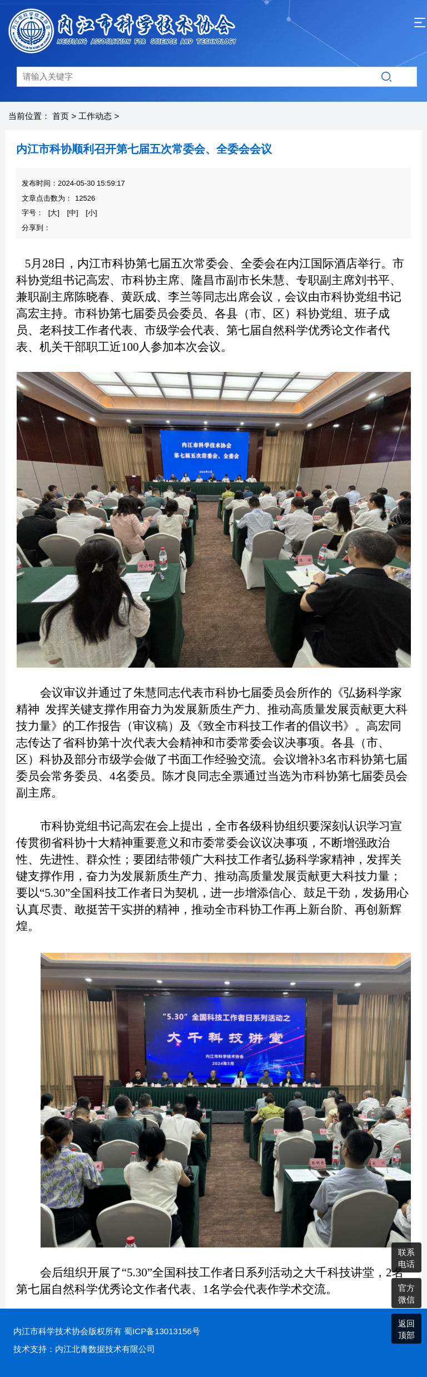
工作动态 (95, 116)
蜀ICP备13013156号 (162, 1331)
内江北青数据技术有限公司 (105, 1349)
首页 (60, 116)
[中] (72, 212)
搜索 (386, 76)
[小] (91, 212)
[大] (53, 212)
